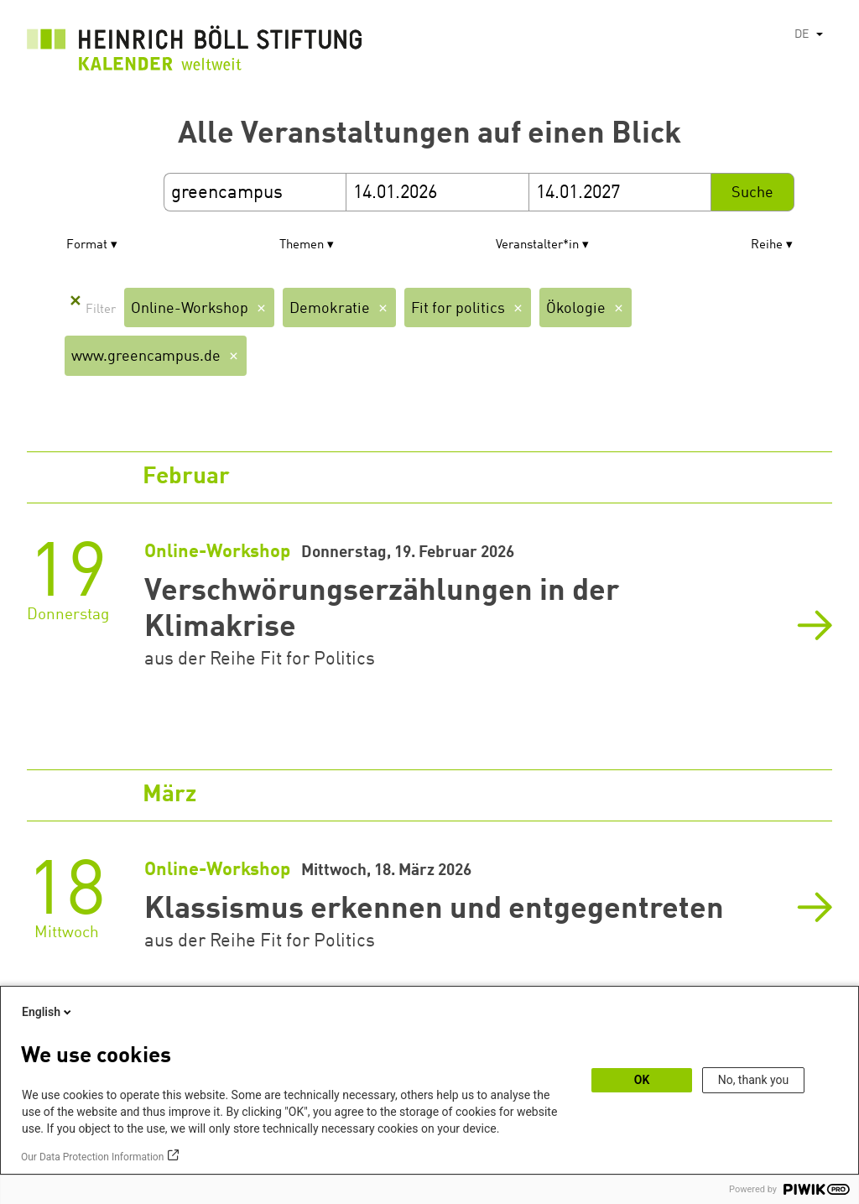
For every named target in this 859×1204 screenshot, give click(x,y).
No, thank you (753, 1080)
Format (86, 245)
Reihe (767, 245)
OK (642, 1080)
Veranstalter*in (537, 245)
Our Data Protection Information (92, 1157)
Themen (301, 245)
